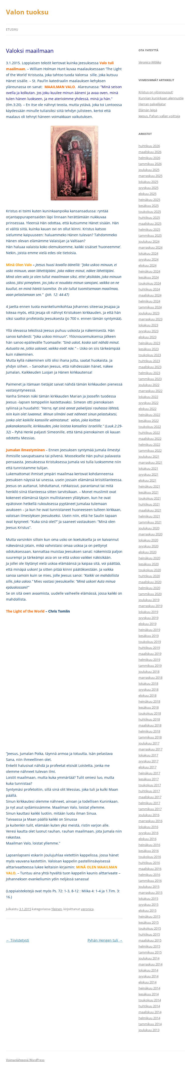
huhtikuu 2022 (149, 432)
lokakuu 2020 (148, 540)
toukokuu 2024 (150, 283)
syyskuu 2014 (148, 976)
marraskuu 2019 (150, 606)
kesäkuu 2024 (149, 277)
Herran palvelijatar (152, 104)
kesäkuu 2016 (149, 850)
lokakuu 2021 (148, 468)
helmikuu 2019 (149, 659)
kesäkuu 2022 (149, 420)
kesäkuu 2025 (149, 205)
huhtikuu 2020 (149, 576)
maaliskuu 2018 (150, 725)
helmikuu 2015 (149, 946)
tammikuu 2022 (150, 450)
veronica (87, 909)
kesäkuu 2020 (149, 564)
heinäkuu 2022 (149, 414)
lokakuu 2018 (148, 683)
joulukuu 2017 (149, 743)
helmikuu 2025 (149, 229)
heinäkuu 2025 (149, 199)
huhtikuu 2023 (149, 361)
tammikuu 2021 (150, 522)
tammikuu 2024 (150, 307)
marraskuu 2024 (150, 247)
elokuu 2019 (147, 623)
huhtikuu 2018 (149, 719)
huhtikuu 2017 (149, 791)
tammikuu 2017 (150, 809)
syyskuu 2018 (148, 689)
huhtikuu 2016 (149, 862)
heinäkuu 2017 (149, 773)
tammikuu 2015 (150, 952)
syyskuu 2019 (148, 618)
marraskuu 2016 (150, 821)
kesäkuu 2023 (149, 349)
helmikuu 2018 (149, 731)
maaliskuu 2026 (150, 152)
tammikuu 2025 (150, 235)
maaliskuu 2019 (150, 653)
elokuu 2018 (147, 695)
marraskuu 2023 (150, 319)
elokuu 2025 (147, 193)
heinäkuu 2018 (149, 701)
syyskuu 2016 (148, 833)
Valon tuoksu (27, 11)
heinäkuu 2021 (149, 486)
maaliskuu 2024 (150, 295)
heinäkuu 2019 (149, 629)
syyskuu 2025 (148, 187)
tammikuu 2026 (150, 164)
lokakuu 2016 (148, 827)
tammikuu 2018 (150, 737)
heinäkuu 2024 (149, 271)
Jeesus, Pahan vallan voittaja (159, 116)
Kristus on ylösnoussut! (156, 92)
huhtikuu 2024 (149, 289)
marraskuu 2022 (150, 391)
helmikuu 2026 (149, 158)
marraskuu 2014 (150, 964)
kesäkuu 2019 (149, 635)
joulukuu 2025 (149, 170)
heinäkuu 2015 (149, 916)
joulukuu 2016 (149, 815)
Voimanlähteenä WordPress (25, 1060)
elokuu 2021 (147, 480)
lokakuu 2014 (148, 970)
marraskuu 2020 (150, 534)
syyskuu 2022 (148, 402)
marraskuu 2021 (150, 462)
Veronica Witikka (150, 62)
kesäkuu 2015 (149, 922)
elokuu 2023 (147, 337)
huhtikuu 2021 (149, 504)
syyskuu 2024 (148, 259)
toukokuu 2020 (150, 570)
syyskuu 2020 (148, 546)
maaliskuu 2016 (150, 868)
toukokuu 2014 (150, 1000)
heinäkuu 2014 (149, 988)
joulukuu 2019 (149, 600)
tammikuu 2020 (150, 594)
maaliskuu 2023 (150, 367)
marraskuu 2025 (150, 175)
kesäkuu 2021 (149, 492)
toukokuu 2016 (150, 856)
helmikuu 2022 (149, 444)
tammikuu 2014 (150, 1024)
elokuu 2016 (147, 839)
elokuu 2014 (147, 982)
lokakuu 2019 (148, 612)
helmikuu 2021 (149, 516)
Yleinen (56, 909)
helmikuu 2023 (149, 373)
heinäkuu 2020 (149, 558)
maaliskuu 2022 (150, 438)
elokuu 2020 (147, 552)
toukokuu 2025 (150, 211)
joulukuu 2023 (149, 313)
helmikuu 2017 (149, 803)
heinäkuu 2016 (149, 845)
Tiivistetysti (17, 940)
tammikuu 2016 (150, 880)
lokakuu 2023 (148, 325)
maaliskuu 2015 (150, 940)
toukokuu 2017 (150, 785)
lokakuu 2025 (148, 181)
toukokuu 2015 (150, 928)
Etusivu (12, 29)
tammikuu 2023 (150, 379)
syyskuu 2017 (148, 761)
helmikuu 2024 (149, 301)
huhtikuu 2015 (149, 934)
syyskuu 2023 (148, 331)
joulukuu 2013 (149, 1030)
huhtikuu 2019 (149, 647)
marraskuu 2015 (150, 892)
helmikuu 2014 (149, 1018)
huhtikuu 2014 (149, 1006)
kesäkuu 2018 (149, 707)
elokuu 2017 (147, 767)
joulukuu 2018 (149, 671)
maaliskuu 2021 (150, 510)
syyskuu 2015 (148, 904)
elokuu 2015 (147, 910)
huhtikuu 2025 (149, 217)
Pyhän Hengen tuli (105, 940)
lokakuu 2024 (148, 253)
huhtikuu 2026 (149, 146)
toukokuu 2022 (150, 426)
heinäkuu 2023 (149, 343)
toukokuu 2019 (150, 641)
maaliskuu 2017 (150, 797)
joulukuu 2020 (149, 528)
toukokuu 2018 (150, 713)
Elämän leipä (148, 110)
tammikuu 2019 (150, 665)
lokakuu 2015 (148, 898)
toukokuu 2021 (150, 498)
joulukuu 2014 (149, 958)
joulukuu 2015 (149, 886)
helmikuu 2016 (149, 874)
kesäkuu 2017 (149, 779)
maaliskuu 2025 (150, 223)
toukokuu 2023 (150, 355)
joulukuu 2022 (149, 385)
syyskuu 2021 (148, 474)
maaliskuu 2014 (150, 1012)
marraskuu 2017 (150, 749)
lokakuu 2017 (148, 755)
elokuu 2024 (147, 265)
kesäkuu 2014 (149, 994)
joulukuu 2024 (149, 241)
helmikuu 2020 (149, 588)
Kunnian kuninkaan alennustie (161, 98)
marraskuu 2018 (150, 677)
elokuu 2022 (147, 408)
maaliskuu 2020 (150, 582)
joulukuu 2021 (149, 456)
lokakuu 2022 (148, 396)
